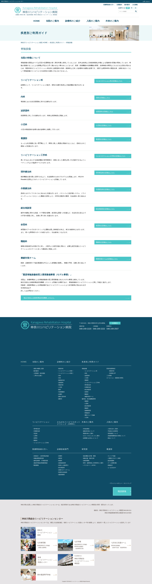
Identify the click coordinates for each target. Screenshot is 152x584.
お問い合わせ (146, 1)
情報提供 (87, 413)
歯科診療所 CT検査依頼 (41, 460)
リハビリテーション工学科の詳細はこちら (110, 156)
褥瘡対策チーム (89, 396)
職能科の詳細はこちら (103, 242)
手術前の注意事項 (113, 431)
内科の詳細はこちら (103, 97)
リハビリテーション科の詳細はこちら (109, 81)
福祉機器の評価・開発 (89, 456)
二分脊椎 (109, 375)
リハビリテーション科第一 (65, 371)
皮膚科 (60, 394)
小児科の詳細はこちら (103, 125)
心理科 (86, 403)
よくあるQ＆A (112, 467)
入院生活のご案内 (113, 428)
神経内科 (60, 385)
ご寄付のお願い (38, 375)
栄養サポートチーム (64, 470)
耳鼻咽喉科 (61, 392)
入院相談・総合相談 (39, 373)
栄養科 (60, 456)
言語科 (35, 433)
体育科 (86, 392)
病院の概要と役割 (39, 368)
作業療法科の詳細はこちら (105, 189)
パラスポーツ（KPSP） (90, 465)
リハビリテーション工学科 (92, 382)
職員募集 (36, 465)
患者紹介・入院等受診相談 (41, 456)
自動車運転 (86, 460)
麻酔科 (60, 399)
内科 (59, 375)
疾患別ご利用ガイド (57, 42)
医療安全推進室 (62, 472)
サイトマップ (127, 483)
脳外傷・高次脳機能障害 (89, 399)
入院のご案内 (92, 21)
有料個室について (113, 433)
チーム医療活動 (112, 463)
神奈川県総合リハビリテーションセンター (12, 1)
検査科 (60, 460)
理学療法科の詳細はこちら (105, 172)
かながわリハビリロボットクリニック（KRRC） (68, 423)
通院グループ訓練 (90, 415)
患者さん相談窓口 (63, 465)
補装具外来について (88, 431)
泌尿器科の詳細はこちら (104, 111)
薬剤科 (60, 458)
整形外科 (60, 368)
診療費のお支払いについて (90, 438)
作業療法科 (88, 387)
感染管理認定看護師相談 (41, 463)
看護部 (86, 380)
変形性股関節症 (111, 368)
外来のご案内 (112, 21)
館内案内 (127, 4)
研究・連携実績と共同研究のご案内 (93, 463)
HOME (36, 21)
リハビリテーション (41, 422)
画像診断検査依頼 (39, 458)
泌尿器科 (60, 382)
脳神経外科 (61, 380)
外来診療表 (86, 428)
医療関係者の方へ (108, 4)
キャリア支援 (111, 456)
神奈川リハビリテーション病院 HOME (34, 42)
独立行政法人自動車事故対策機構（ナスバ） (39, 298)
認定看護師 (111, 460)
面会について (111, 438)
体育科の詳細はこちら (103, 225)
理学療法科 (88, 385)
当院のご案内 (52, 21)
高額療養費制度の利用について (116, 435)
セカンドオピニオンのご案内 (91, 435)
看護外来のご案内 (88, 433)
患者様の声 (112, 373)
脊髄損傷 (84, 368)
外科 (59, 378)
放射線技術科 (62, 463)
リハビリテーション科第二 (65, 373)
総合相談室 (88, 389)
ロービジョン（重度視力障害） (115, 378)
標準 (128, 8)
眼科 (59, 389)
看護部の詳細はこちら (103, 139)
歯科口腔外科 (62, 396)
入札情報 (135, 4)
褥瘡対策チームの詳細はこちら (107, 259)
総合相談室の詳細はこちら (105, 209)
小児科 (60, 387)
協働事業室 (88, 410)
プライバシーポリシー (116, 483)
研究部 (85, 449)
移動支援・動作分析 (88, 458)
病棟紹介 (110, 465)
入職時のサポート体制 (114, 458)
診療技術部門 (63, 449)
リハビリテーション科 (91, 371)
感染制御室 (61, 474)
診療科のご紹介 (72, 21)
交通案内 (119, 4)
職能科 (86, 394)
